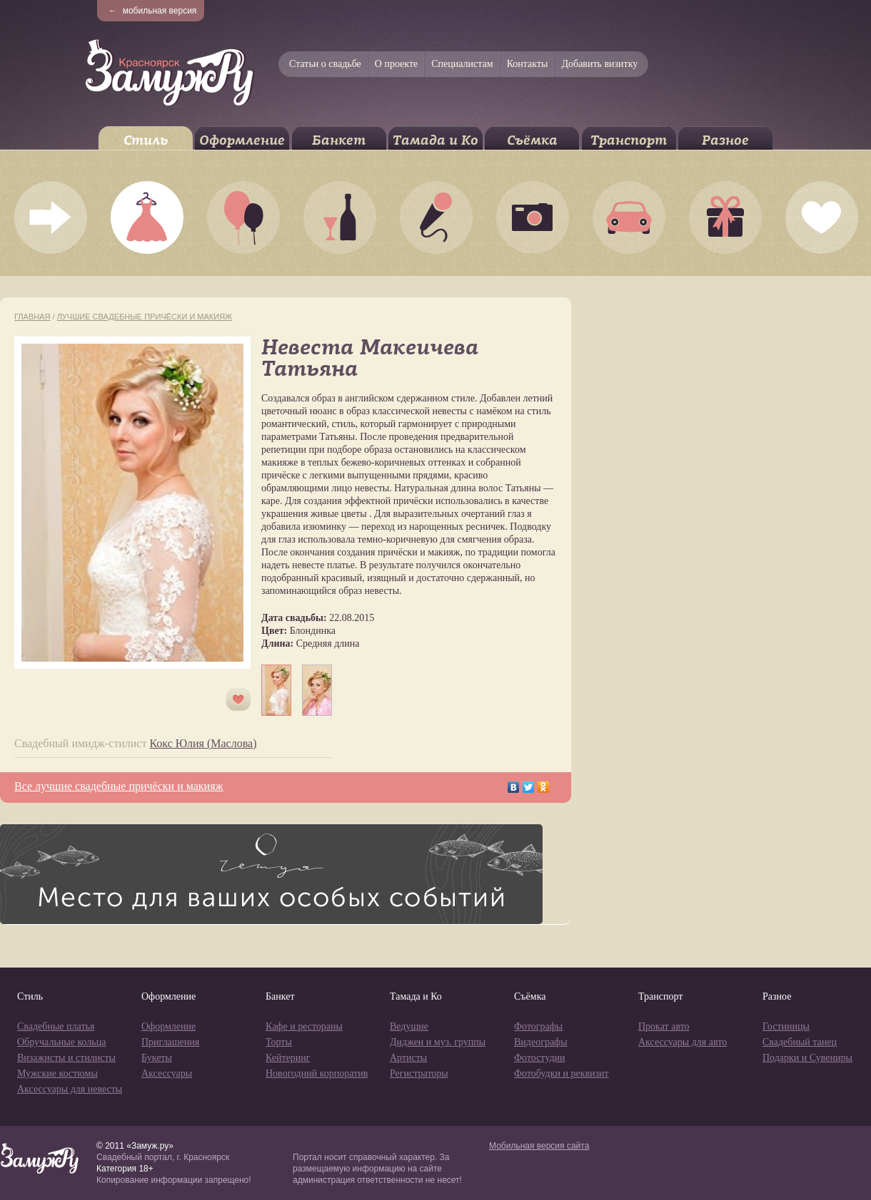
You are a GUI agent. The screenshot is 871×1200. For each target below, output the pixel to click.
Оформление (242, 140)
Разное (725, 140)
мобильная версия (153, 11)
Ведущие (409, 1026)
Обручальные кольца (61, 1042)
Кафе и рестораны (304, 1026)
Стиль (146, 140)
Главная (32, 316)
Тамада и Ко (435, 140)
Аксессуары (166, 1073)
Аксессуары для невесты (69, 1089)
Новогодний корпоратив (317, 1073)
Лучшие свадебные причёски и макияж (145, 316)
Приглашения (170, 1042)
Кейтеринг (288, 1057)
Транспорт (628, 140)
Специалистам (462, 63)
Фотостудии (539, 1057)
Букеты (156, 1057)
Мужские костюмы (57, 1073)
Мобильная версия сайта (539, 1146)
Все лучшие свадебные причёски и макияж (118, 786)
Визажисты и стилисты (66, 1057)
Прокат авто (664, 1026)
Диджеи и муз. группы (437, 1042)
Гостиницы (786, 1026)
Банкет (339, 140)
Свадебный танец (799, 1042)
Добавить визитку (599, 63)
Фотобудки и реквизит (561, 1073)
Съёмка (532, 140)
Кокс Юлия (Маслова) (202, 743)
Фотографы (538, 1026)
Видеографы (541, 1042)
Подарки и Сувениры (807, 1057)
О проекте (396, 63)
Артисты (408, 1057)
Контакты (527, 63)
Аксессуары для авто (682, 1042)
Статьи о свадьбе (325, 63)
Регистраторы (419, 1073)
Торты (279, 1042)
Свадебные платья (55, 1026)
